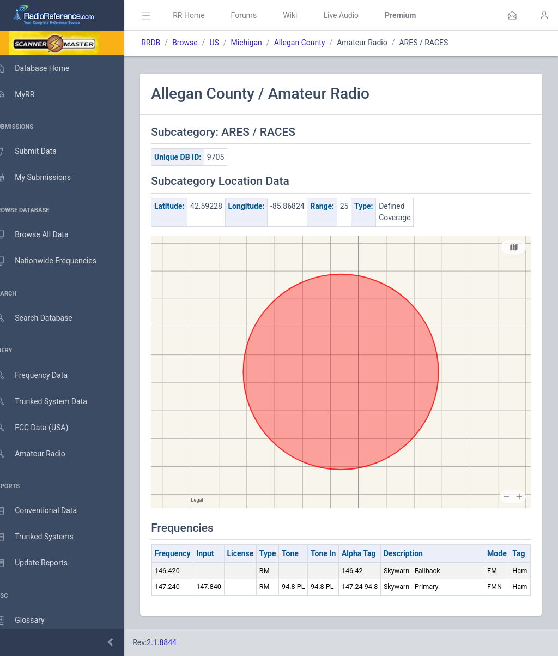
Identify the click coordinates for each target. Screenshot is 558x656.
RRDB (166, 42)
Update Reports (41, 563)
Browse (200, 42)
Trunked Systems (44, 537)
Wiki (306, 15)
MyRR (25, 94)
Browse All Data (42, 235)
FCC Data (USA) (42, 427)
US (229, 42)
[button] (512, 15)
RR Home (204, 15)
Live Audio (356, 15)
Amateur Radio (40, 454)
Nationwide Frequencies (56, 261)
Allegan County (315, 42)
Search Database (44, 318)
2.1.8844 (177, 642)
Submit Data (36, 152)
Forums (259, 15)
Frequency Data (41, 375)
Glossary (30, 620)
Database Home (42, 68)
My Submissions (43, 178)
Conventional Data (46, 511)
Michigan (261, 42)
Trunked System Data (51, 401)
